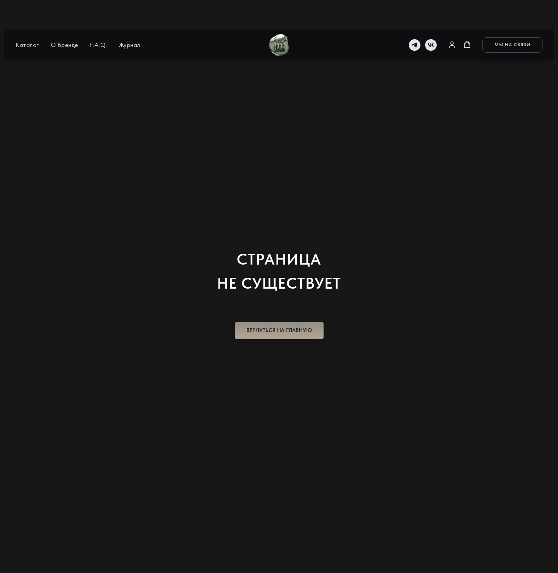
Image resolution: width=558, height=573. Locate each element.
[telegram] (414, 19)
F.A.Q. (98, 19)
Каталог (27, 19)
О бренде (64, 19)
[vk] (431, 19)
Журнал (129, 19)
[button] (452, 19)
